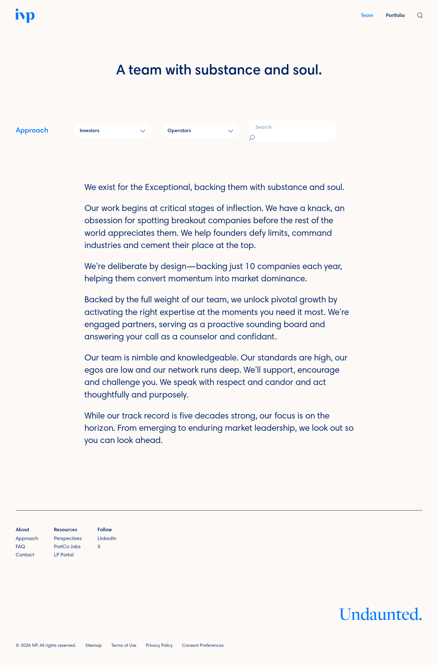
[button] (420, 16)
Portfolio (395, 15)
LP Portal (63, 554)
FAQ (20, 546)
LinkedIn (107, 538)
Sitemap (93, 646)
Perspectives (68, 538)
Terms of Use (123, 646)
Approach (32, 130)
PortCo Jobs (67, 546)
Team (367, 15)
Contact (25, 554)
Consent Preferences (203, 646)
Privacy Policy (159, 646)
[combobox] (292, 131)
